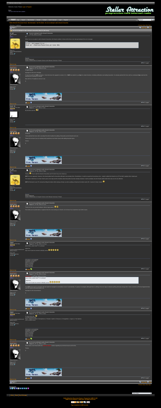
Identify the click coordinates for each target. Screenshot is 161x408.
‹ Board (16, 395)
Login (23, 7)
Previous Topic (142, 25)
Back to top (13, 64)
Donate (38, 20)
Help (18, 20)
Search (23, 20)
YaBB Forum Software (71, 399)
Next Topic (148, 25)
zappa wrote (28, 276)
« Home (12, 395)
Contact (45, 20)
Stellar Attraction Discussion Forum (18, 22)
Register (29, 7)
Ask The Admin (40, 22)
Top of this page (23, 395)
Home (13, 20)
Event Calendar (53, 20)
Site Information (32, 22)
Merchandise (31, 20)
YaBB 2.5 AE (94, 398)
